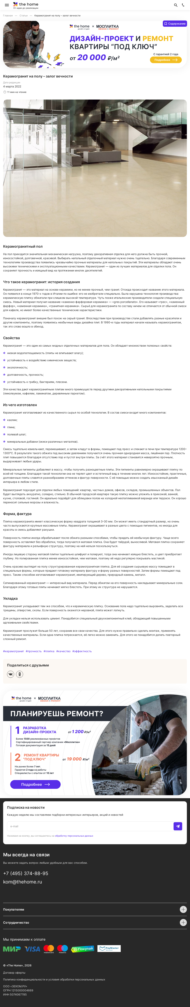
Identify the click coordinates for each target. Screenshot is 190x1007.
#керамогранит (13, 651)
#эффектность (82, 651)
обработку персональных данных (74, 835)
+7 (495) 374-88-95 (25, 873)
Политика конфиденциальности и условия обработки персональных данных (54, 979)
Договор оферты (14, 972)
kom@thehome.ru (22, 882)
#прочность (34, 651)
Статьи (24, 15)
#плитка (49, 651)
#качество (63, 651)
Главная (8, 15)
